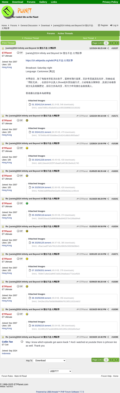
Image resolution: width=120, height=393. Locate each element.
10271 (115, 254)
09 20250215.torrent (41, 325)
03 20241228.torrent (41, 160)
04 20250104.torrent (41, 187)
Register (103, 25)
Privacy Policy (110, 2)
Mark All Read (21, 376)
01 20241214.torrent (41, 104)
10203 (115, 171)
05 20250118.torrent (41, 215)
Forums (31, 2)
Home (5, 2)
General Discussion (29, 25)
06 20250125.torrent (41, 242)
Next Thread (90, 38)
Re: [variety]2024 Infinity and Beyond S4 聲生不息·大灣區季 (33, 116)
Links (54, 2)
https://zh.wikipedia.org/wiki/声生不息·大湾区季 (49, 60)
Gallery (43, 2)
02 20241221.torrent (41, 132)
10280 (115, 282)
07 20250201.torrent (41, 270)
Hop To (29, 361)
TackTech (9, 386)
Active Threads (65, 33)
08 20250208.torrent (41, 298)
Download (17, 2)
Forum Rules (7, 376)
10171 (115, 116)
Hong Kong (7, 67)
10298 (115, 337)
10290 (115, 309)
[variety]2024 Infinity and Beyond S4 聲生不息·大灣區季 (31, 48)
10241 (115, 199)
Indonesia (6, 353)
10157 (115, 48)
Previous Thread (30, 38)
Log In (114, 25)
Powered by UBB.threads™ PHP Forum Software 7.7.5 (60, 392)
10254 (115, 226)
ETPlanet (82, 116)
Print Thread (8, 43)
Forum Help (106, 376)
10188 (115, 143)
